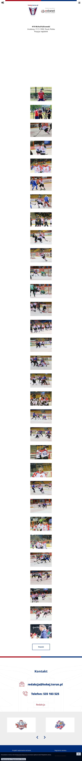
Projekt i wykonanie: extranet (21, 750)
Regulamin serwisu (60, 750)
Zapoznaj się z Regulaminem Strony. (13, 759)
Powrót (41, 647)
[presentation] (37, 737)
